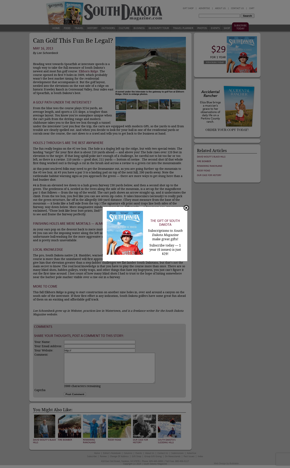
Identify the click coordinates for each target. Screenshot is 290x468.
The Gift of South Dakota (165, 223)
